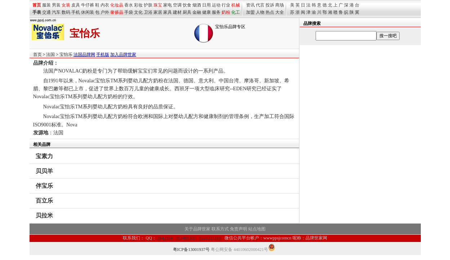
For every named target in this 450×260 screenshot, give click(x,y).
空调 (177, 5)
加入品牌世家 (123, 54)
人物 (260, 12)
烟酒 (196, 5)
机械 (235, 5)
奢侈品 (116, 12)
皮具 (75, 5)
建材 (177, 12)
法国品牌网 (84, 54)
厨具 (187, 12)
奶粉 (226, 12)
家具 (167, 12)
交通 (46, 12)
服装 (46, 5)
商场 (279, 5)
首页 (37, 54)
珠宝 (157, 5)
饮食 (187, 5)
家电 (167, 5)
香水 (128, 5)
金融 (196, 12)
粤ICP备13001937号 (191, 249)
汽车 (56, 12)
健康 (206, 12)
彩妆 (138, 5)
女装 (66, 5)
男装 (56, 5)
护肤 (148, 5)
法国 (50, 54)
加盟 (250, 12)
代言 (260, 5)
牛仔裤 (87, 5)
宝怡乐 (65, 54)
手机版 (102, 54)
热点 (270, 12)
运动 (216, 5)
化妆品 (116, 5)
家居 (157, 12)
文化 (138, 12)
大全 (279, 12)
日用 (206, 5)
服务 (216, 12)
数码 (66, 12)
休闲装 (87, 12)
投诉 (270, 5)
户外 (105, 12)
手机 (75, 12)
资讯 (250, 5)
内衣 (105, 5)
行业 (226, 5)
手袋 (128, 12)
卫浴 (148, 12)
